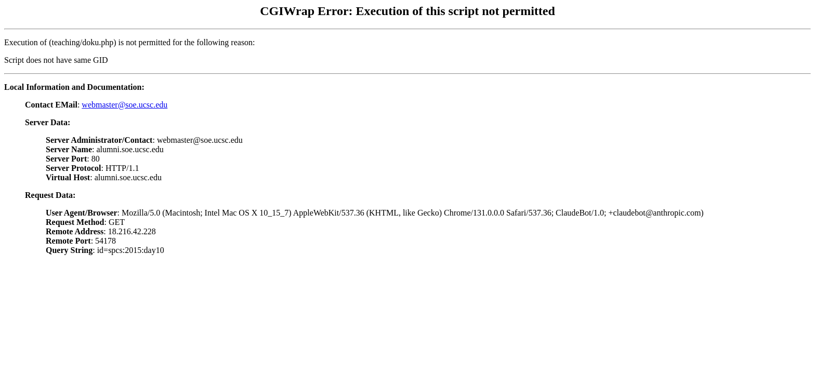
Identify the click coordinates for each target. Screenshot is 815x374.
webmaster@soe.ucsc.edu (124, 104)
